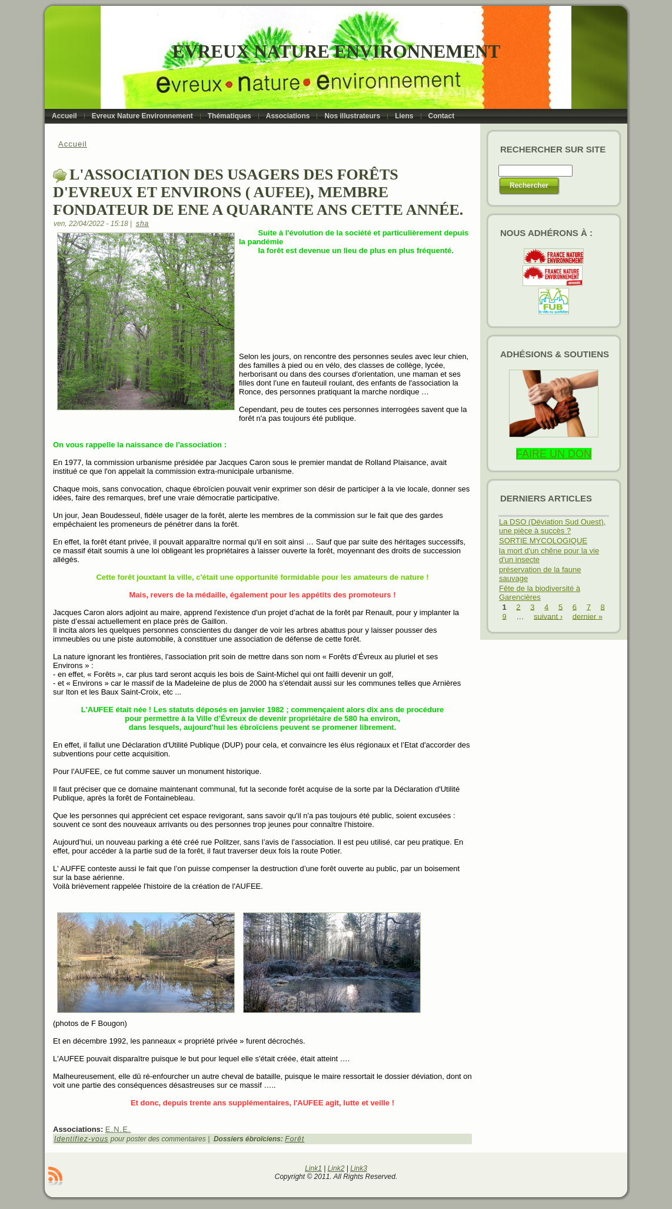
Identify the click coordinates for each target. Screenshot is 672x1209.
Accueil (72, 144)
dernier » (588, 616)
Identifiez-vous (81, 1139)
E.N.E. (118, 1129)
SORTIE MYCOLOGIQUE (543, 540)
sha (142, 224)
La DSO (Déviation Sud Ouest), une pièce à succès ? (552, 526)
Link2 (336, 1168)
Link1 (313, 1168)
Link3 (358, 1168)
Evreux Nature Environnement (336, 51)
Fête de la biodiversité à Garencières (539, 593)
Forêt (294, 1139)
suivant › (548, 616)
